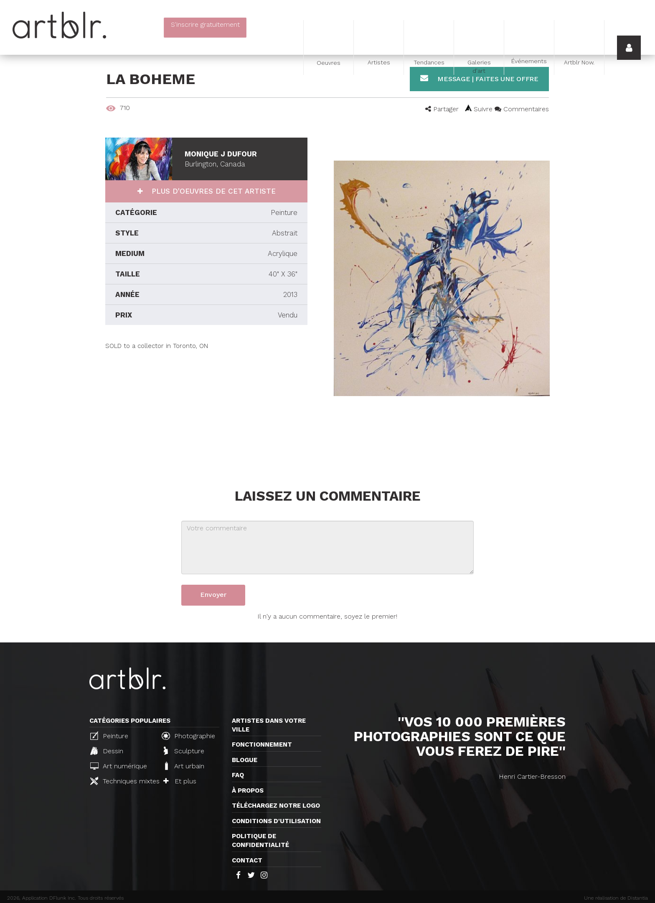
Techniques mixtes (122, 781)
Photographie (188, 736)
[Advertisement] (206, 409)
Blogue (244, 760)
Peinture (109, 736)
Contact (247, 860)
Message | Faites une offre (479, 78)
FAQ (238, 775)
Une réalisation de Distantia (616, 898)
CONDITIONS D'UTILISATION (276, 821)
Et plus (179, 781)
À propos (248, 790)
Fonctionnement (262, 744)
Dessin (106, 751)
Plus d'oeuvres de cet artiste (212, 191)
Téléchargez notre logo (276, 805)
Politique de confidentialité (260, 840)
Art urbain (183, 766)
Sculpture (184, 751)
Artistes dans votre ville (269, 725)
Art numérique (118, 766)
